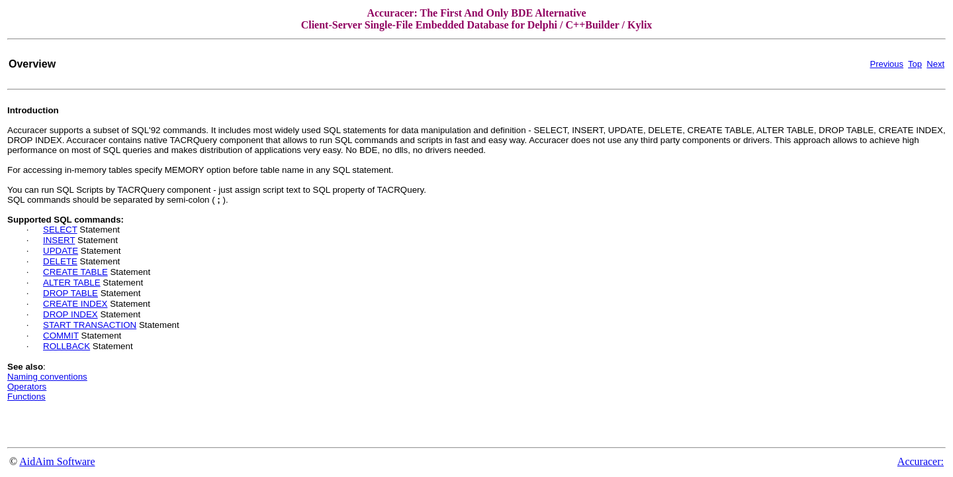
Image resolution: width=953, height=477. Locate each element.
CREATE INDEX (75, 304)
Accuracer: (920, 461)
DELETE (60, 261)
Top (915, 64)
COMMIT (61, 336)
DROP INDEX (70, 314)
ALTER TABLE (72, 283)
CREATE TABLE (75, 272)
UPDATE (60, 251)
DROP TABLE (70, 293)
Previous (886, 64)
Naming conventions (47, 377)
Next (935, 64)
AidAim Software (57, 461)
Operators (26, 387)
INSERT (59, 240)
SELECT (60, 230)
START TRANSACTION (89, 325)
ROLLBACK (66, 346)
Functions (26, 396)
